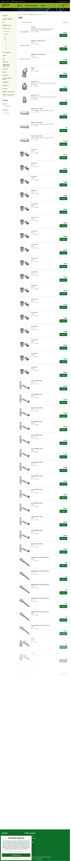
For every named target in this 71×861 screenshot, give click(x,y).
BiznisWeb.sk (39, 859)
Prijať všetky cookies (16, 855)
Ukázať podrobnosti (16, 858)
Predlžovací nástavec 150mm (38, 54)
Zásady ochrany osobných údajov (44, 856)
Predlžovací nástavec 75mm (38, 40)
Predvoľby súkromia (32, 856)
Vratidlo (33, 27)
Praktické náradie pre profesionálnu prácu (6, 5)
